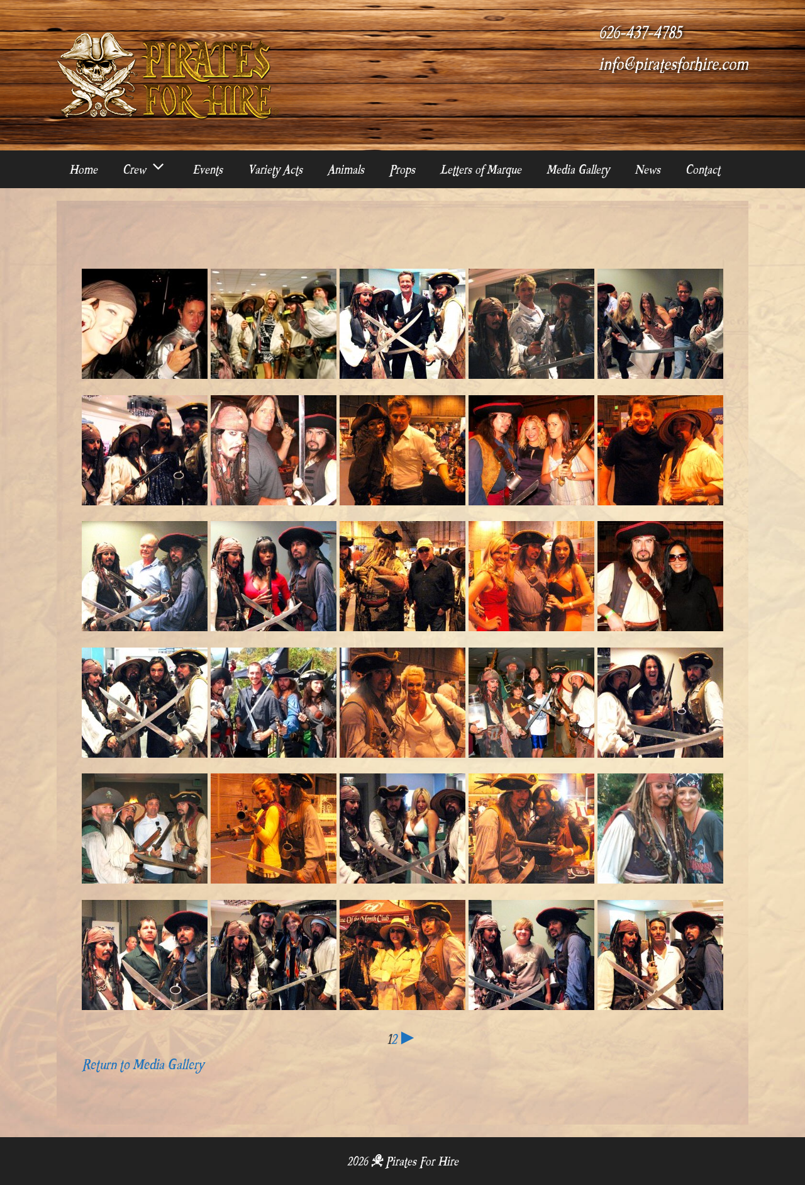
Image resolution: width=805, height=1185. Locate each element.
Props (402, 169)
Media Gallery (578, 169)
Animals (346, 169)
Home (83, 169)
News (647, 169)
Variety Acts (275, 169)
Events (207, 169)
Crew (151, 169)
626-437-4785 (640, 33)
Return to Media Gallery (143, 1064)
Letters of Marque (480, 169)
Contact (703, 169)
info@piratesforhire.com (673, 64)
